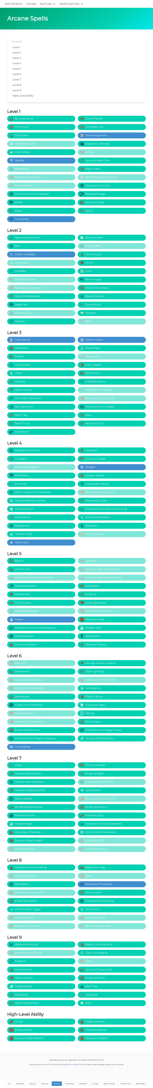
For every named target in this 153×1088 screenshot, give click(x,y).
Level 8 (17, 85)
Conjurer (45, 1083)
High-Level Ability (23, 95)
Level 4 (17, 63)
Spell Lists (46, 3)
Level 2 (17, 52)
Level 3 (17, 58)
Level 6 (17, 74)
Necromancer (109, 1083)
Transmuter (125, 1083)
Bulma (45, 1064)
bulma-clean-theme (76, 1064)
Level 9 (17, 90)
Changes (31, 3)
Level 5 (17, 68)
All (9, 1083)
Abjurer (32, 1083)
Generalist (20, 1083)
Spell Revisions (13, 3)
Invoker (95, 1083)
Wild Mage (140, 1083)
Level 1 (16, 47)
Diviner (57, 1083)
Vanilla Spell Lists (69, 3)
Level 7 (17, 79)
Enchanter (69, 1083)
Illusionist (83, 1083)
